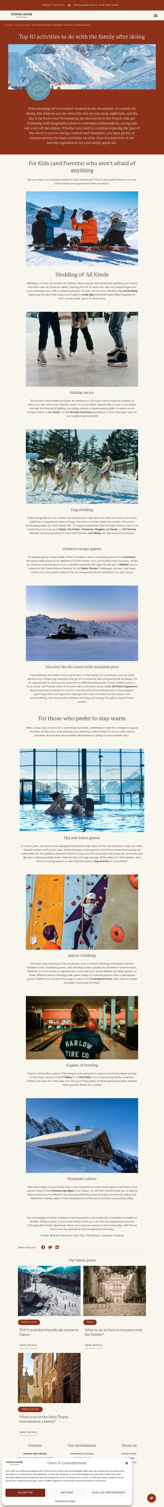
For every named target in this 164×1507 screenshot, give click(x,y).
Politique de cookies (65, 1500)
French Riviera (30, 1409)
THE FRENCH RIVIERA (82, 1454)
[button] (127, 1463)
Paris (90, 1322)
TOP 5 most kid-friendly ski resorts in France (49, 1332)
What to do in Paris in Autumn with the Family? (114, 1332)
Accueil (8, 25)
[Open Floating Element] (151, 1498)
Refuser (67, 1492)
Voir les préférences (108, 1492)
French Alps (22, 25)
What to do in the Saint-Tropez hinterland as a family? (44, 1419)
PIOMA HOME (128, 1454)
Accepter (25, 1492)
